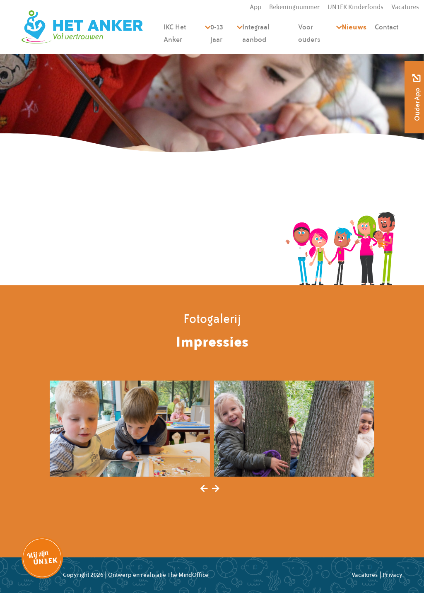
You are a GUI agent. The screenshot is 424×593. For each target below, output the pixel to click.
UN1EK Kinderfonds (355, 7)
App (255, 7)
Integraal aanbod (256, 33)
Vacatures (405, 7)
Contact (386, 26)
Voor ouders (309, 33)
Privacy (392, 575)
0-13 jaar (216, 33)
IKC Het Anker (175, 33)
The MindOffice (187, 575)
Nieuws (354, 26)
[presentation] (204, 489)
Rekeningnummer (294, 7)
